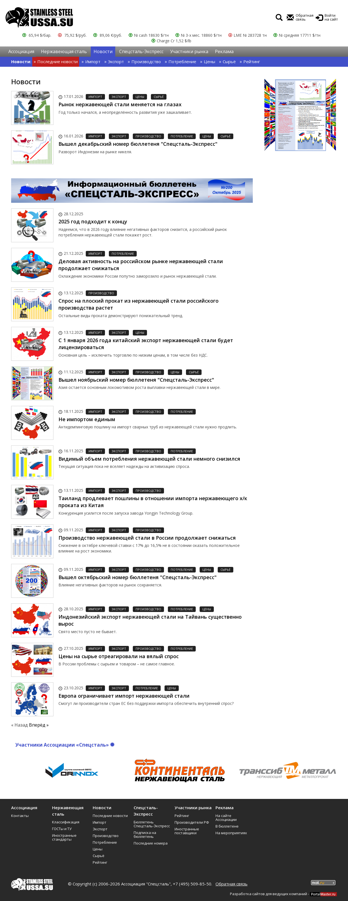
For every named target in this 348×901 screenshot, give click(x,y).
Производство (146, 61)
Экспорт (116, 61)
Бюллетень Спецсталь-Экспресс (152, 824)
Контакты (20, 816)
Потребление (182, 61)
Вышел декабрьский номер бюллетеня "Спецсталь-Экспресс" (137, 143)
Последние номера (151, 843)
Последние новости (57, 61)
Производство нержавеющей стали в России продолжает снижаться (147, 537)
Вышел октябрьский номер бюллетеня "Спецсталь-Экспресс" (137, 577)
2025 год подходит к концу (92, 221)
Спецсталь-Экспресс (141, 51)
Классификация (65, 822)
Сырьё (229, 61)
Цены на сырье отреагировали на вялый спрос (118, 656)
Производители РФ (192, 822)
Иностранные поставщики (187, 831)
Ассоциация (21, 51)
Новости (103, 51)
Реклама (224, 51)
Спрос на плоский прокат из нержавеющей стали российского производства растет (138, 304)
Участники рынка (189, 51)
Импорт (93, 61)
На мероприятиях (231, 833)
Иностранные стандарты (64, 837)
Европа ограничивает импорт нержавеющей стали (124, 695)
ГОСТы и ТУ (62, 829)
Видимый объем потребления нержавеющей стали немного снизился (149, 458)
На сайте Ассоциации (226, 817)
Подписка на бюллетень (145, 834)
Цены (209, 61)
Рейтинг (251, 61)
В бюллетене (227, 826)
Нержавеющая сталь (64, 51)
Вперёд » (39, 725)
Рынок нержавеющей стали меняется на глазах (120, 104)
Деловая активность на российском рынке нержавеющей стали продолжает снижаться (140, 265)
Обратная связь (231, 884)
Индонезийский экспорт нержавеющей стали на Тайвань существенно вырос (150, 620)
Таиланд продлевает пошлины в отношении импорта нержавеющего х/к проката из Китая (152, 502)
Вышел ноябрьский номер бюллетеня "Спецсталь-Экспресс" (136, 379)
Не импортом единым (86, 419)
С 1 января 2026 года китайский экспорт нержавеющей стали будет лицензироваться (145, 344)
